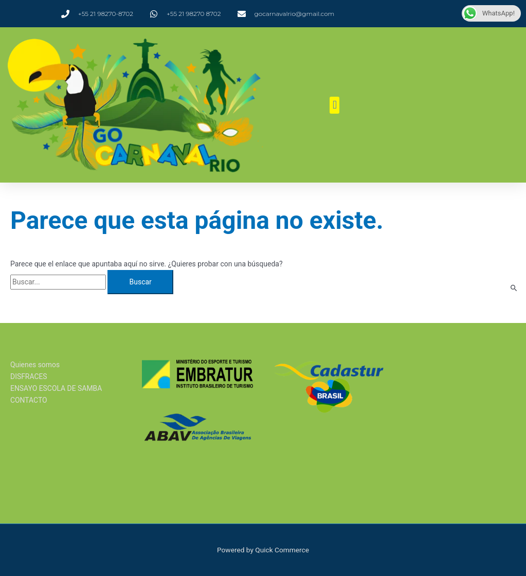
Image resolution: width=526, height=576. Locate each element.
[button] (334, 105)
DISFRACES (28, 376)
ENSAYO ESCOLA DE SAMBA (56, 388)
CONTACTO (28, 401)
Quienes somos (35, 365)
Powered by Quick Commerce (263, 550)
